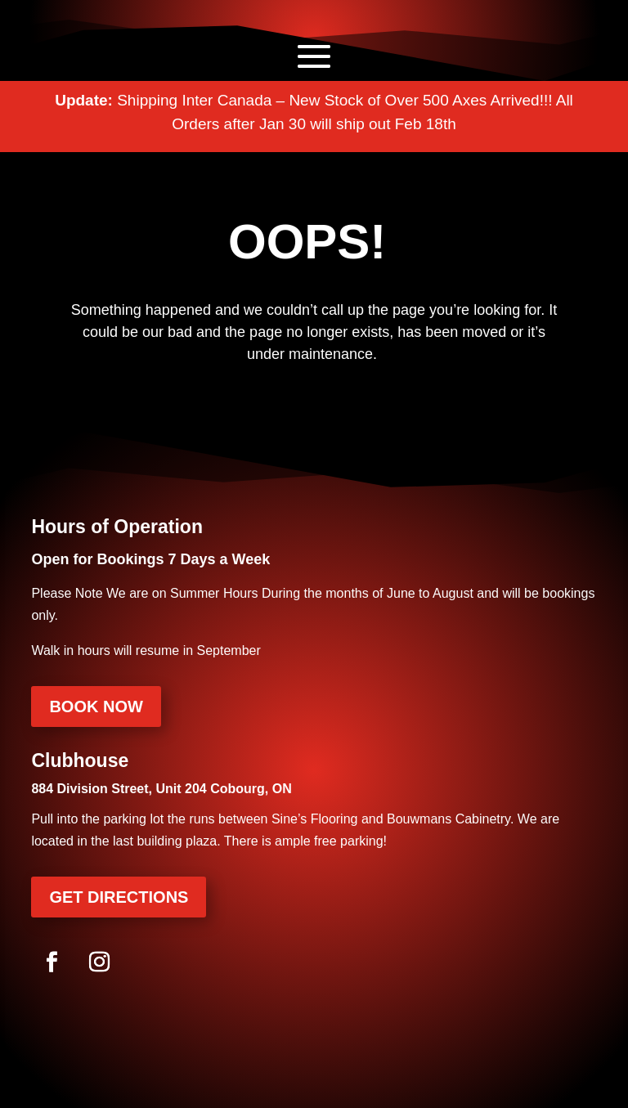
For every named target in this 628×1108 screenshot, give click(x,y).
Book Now (95, 706)
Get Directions (118, 897)
